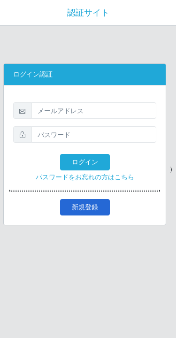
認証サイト (88, 12)
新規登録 (85, 207)
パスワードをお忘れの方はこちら (85, 177)
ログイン (85, 162)
